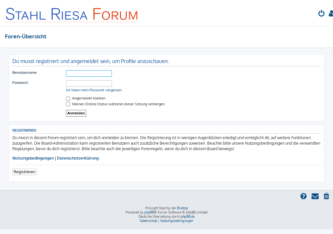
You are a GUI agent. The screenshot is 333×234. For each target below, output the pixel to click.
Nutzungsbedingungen (33, 158)
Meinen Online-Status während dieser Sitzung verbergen (115, 104)
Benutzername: (24, 72)
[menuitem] (321, 14)
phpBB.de (187, 216)
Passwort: (20, 82)
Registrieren (24, 171)
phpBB (149, 212)
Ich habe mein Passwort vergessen (94, 90)
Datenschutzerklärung (78, 158)
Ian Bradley (179, 208)
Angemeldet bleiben (85, 98)
